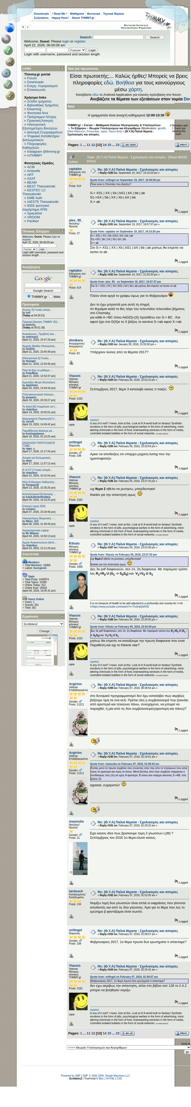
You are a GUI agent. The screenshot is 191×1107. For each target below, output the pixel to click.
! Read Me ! (59, 13)
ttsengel (30, 361)
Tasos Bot (115, 131)
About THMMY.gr (83, 17)
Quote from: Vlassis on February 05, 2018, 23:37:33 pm (123, 554)
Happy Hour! (60, 17)
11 (88, 145)
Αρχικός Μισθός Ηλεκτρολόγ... (39, 346)
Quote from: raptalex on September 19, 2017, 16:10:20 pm (125, 231)
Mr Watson (32, 533)
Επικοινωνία (36, 90)
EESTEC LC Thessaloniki (34, 192)
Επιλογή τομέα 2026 (33, 506)
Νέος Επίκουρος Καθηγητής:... (39, 482)
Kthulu (74, 543)
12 (93, 145)
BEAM (32, 182)
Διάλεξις (31, 324)
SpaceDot (34, 213)
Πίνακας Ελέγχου (35, 231)
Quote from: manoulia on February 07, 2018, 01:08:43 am (124, 764)
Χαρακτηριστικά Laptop (35, 530)
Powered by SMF (71, 1075)
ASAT (31, 178)
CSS (119, 1078)
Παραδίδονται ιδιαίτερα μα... (38, 430)
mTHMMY (34, 155)
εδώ (108, 82)
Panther (33, 221)
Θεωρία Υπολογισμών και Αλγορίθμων (114, 128)
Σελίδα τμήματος (39, 101)
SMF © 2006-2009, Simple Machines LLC (106, 1075)
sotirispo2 (32, 336)
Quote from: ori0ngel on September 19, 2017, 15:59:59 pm (125, 180)
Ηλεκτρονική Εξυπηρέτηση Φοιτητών (40, 126)
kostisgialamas (35, 433)
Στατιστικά (30, 554)
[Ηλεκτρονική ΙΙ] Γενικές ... (37, 358)
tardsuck (76, 891)
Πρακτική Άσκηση (40, 121)
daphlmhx (32, 385)
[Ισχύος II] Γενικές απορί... (37, 309)
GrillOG (30, 349)
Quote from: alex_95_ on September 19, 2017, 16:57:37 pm (125, 281)
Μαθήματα (77, 13)
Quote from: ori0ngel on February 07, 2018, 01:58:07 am (124, 976)
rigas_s (30, 448)
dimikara (76, 340)
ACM (31, 167)
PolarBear (32, 373)
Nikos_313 (32, 521)
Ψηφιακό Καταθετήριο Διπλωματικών (40, 138)
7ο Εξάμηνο (78, 128)
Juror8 (30, 421)
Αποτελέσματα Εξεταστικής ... (39, 494)
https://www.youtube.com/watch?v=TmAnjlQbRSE (120, 606)
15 (109, 145)
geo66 (161, 128)
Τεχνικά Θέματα (113, 13)
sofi (28, 312)
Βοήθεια (125, 82)
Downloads (41, 13)
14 (104, 145)
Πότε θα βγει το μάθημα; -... (38, 370)
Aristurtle (33, 171)
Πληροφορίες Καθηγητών (34, 146)
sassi (104, 131)
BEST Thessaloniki (41, 186)
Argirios (75, 684)
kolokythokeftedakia (38, 497)
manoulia (76, 821)
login (65, 41)
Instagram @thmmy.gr (43, 151)
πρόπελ (94, 420)
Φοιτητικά (93, 13)
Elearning (34, 109)
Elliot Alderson (76, 131)
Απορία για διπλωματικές (36, 457)
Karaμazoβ (32, 484)
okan (29, 460)
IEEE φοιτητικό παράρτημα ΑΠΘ (35, 207)
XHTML (110, 1078)
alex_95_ (76, 220)
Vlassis (75, 376)
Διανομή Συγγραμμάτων (44, 132)
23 (117, 145)
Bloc (101, 1078)
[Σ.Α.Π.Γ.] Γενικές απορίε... (37, 470)
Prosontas (93, 131)
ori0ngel (75, 442)
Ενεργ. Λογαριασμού (42, 86)
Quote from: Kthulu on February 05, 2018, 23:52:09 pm (123, 626)
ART (30, 175)
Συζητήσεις (41, 17)
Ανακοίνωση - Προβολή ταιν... (39, 334)
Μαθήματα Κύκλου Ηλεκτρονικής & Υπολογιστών (128, 125)
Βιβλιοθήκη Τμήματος (43, 105)
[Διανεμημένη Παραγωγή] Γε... (39, 418)
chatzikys (31, 409)
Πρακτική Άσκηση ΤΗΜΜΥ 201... (41, 322)
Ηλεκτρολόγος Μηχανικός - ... (39, 518)
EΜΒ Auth (34, 198)
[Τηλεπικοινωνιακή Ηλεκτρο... (38, 394)
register (79, 41)
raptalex (75, 169)
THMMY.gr (74, 125)
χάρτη (135, 89)
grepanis (31, 397)
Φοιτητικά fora (37, 113)
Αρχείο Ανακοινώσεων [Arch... (39, 542)
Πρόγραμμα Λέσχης (41, 117)
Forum (32, 78)
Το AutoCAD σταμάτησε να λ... (39, 406)
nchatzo (30, 509)
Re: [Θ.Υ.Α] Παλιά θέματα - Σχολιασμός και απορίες (138, 169)
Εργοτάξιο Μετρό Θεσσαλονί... (39, 382)
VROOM (33, 217)
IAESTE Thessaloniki (43, 202)
